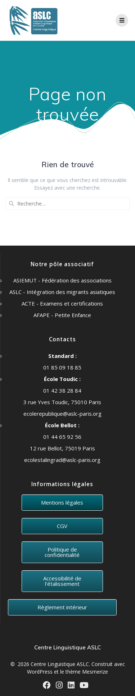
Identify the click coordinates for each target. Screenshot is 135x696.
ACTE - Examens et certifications (62, 303)
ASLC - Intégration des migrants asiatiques (62, 291)
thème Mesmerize (87, 671)
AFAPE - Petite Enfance (62, 315)
